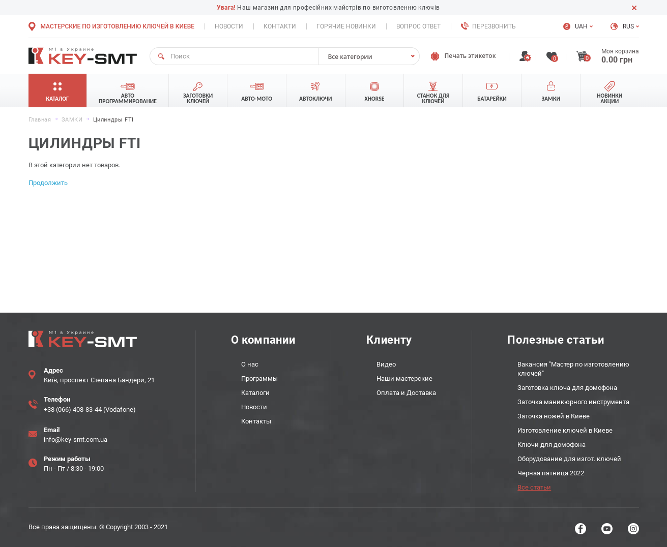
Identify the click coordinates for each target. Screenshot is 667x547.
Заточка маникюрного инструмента (573, 402)
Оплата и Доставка (406, 393)
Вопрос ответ (418, 26)
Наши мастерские (404, 378)
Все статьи (534, 487)
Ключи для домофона (551, 444)
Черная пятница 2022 (550, 473)
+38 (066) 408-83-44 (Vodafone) (90, 409)
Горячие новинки (346, 26)
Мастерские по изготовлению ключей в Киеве (118, 26)
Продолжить (48, 183)
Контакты (256, 421)
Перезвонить (494, 26)
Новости (229, 26)
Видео (386, 364)
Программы (259, 378)
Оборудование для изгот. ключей (569, 459)
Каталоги (255, 393)
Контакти (280, 26)
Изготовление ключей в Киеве (565, 430)
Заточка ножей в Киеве (553, 416)
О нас (249, 364)
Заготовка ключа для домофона (567, 387)
